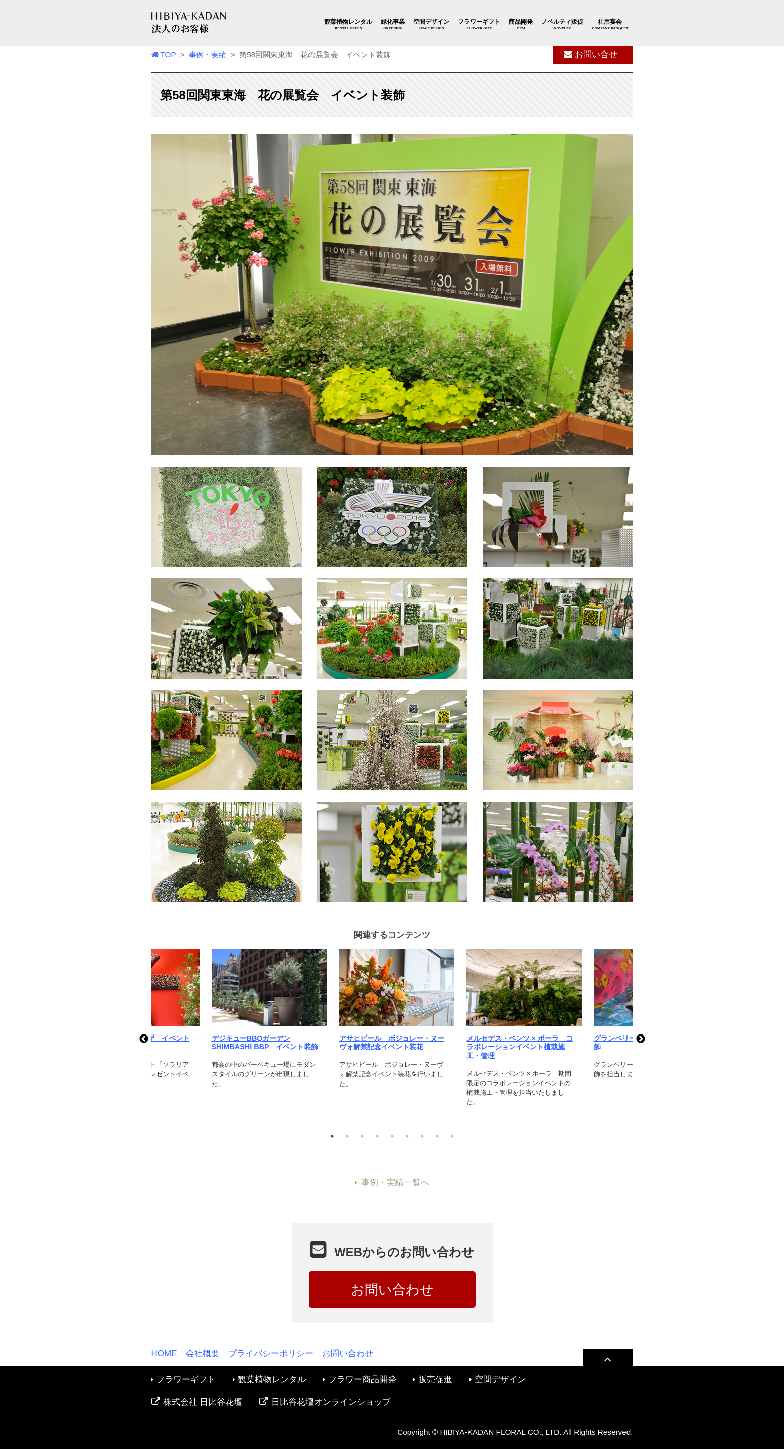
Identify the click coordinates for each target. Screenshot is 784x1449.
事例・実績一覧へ (392, 1182)
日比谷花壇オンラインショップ (325, 1402)
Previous (144, 1039)
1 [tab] (332, 1136)
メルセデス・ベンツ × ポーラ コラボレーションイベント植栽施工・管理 (519, 1047)
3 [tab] (362, 1136)
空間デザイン (431, 24)
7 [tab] (422, 1136)
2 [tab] (347, 1136)
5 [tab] (392, 1136)
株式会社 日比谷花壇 (197, 1402)
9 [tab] (452, 1136)
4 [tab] (377, 1136)
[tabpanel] (392, 1025)
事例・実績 (207, 54)
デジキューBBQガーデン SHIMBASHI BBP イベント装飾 (265, 1042)
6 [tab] (407, 1136)
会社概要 (203, 1353)
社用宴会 (610, 24)
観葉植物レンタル (348, 24)
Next (641, 1039)
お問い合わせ (392, 1289)
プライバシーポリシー (270, 1353)
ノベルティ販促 (562, 24)
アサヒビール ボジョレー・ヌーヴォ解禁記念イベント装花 (391, 1042)
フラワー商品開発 (359, 1379)
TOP (163, 54)
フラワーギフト (479, 24)
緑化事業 (393, 24)
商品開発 (521, 24)
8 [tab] (437, 1136)
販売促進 (432, 1379)
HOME (164, 1353)
